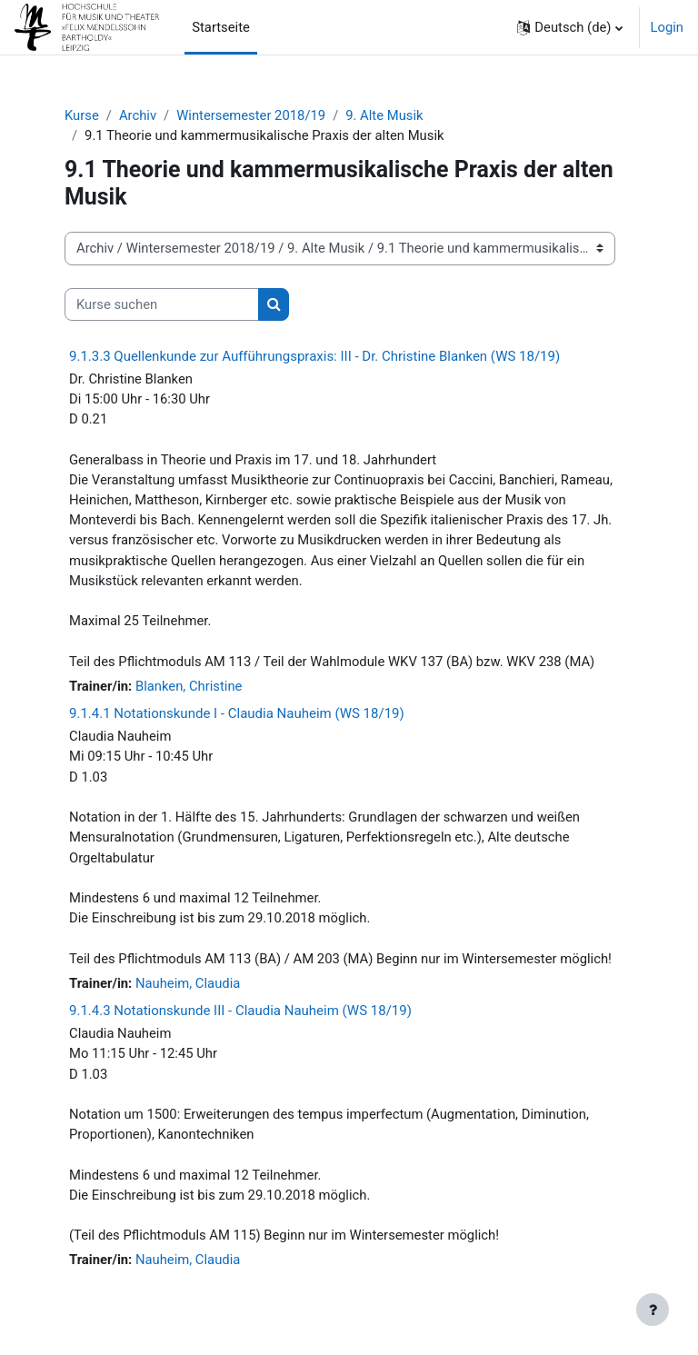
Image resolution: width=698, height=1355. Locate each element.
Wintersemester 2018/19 (250, 115)
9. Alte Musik (384, 115)
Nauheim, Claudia (187, 983)
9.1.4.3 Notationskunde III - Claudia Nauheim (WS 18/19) (240, 1010)
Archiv (137, 115)
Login (667, 27)
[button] (569, 27)
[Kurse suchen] (162, 304)
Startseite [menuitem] (221, 27)
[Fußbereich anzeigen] (652, 1309)
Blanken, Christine (188, 686)
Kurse (82, 115)
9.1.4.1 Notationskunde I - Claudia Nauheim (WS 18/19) (236, 713)
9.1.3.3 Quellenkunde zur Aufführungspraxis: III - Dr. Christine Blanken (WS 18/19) (314, 356)
